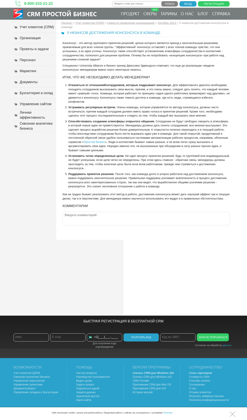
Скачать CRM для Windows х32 (152, 376)
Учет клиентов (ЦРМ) (27, 372)
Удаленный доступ (88, 396)
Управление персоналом (29, 380)
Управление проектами (28, 384)
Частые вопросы (86, 372)
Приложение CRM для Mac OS (152, 384)
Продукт (130, 13)
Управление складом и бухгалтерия (36, 392)
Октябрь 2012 (167, 23)
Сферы (151, 12)
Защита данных (86, 392)
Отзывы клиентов (200, 392)
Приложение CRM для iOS (149, 388)
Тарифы (169, 13)
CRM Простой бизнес (62, 14)
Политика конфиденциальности (209, 399)
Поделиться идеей (88, 388)
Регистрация (214, 3)
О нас (187, 13)
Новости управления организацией (131, 23)
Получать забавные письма (206, 396)
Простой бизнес (94, 142)
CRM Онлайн (141, 380)
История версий (143, 392)
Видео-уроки (84, 380)
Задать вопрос (85, 384)
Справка (221, 13)
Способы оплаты (199, 380)
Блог (203, 13)
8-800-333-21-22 (38, 3)
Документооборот (25, 388)
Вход (188, 3)
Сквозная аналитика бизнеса (32, 376)
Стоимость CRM (199, 376)
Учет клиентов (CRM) (90, 23)
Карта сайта (83, 399)
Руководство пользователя (93, 376)
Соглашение (197, 384)
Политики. (168, 413)
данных (227, 345)
